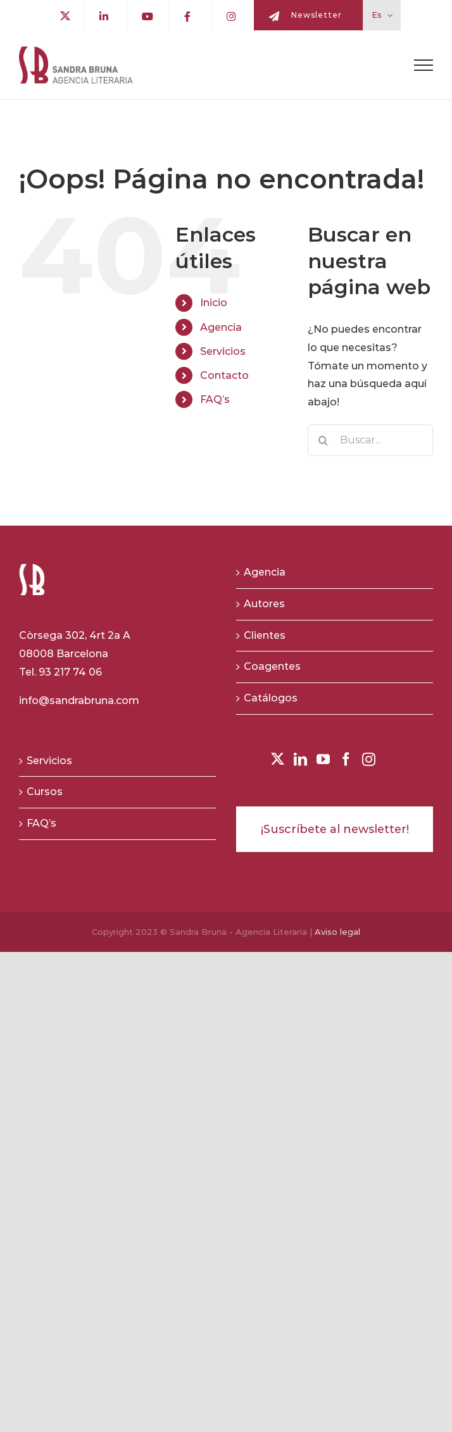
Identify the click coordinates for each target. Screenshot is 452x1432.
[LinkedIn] (300, 759)
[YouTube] (323, 759)
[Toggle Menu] (423, 65)
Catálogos (271, 698)
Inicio (213, 303)
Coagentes (272, 666)
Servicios (223, 351)
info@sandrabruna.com (79, 700)
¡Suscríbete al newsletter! (335, 829)
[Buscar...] (370, 440)
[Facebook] (346, 759)
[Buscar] (323, 440)
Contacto (224, 375)
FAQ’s (215, 399)
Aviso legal (337, 932)
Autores (264, 604)
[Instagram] (368, 759)
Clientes (265, 635)
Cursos (45, 792)
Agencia (221, 327)
